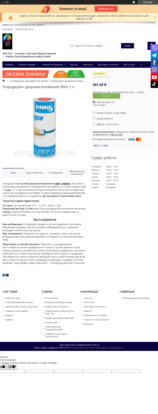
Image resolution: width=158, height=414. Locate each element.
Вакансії (89, 324)
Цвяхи (9, 319)
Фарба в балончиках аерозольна (56, 335)
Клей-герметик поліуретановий (54, 328)
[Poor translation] (12, 367)
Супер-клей (51, 322)
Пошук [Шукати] (127, 46)
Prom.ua (95, 344)
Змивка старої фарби (17, 310)
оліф (8, 189)
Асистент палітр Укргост (97, 319)
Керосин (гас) (13, 298)
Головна (9, 64)
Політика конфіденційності (111, 347)
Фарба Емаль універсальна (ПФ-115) (60, 312)
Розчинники (52, 298)
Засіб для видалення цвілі (19, 302)
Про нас (74, 64)
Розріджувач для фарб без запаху (29, 81)
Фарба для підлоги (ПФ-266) (60, 318)
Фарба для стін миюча (57, 306)
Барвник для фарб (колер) (59, 302)
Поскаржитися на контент (83, 347)
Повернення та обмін (96, 315)
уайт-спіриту (63, 183)
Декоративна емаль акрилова (22, 306)
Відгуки (88, 310)
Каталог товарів (26, 64)
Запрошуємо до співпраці (137, 298)
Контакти (88, 64)
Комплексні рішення (52, 64)
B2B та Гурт (129, 64)
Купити (106, 95)
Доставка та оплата (108, 64)
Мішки (9, 315)
